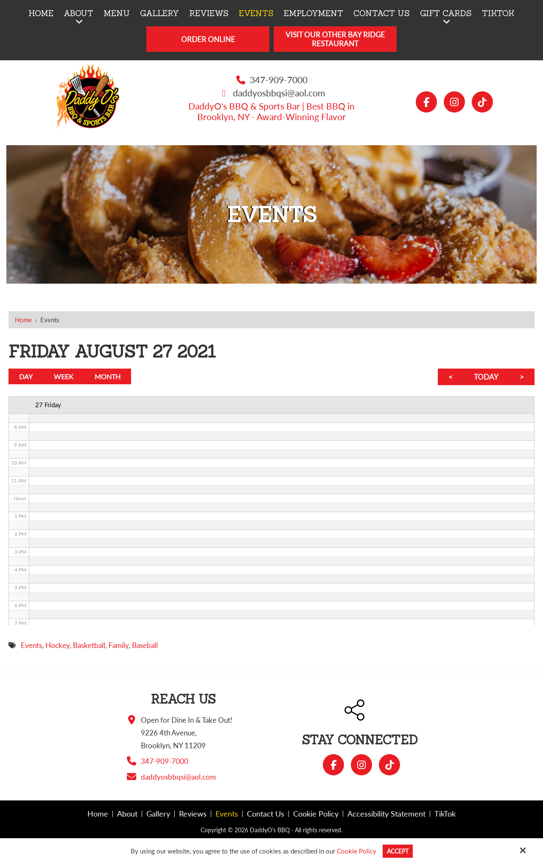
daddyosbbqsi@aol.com (279, 92)
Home (23, 320)
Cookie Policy (355, 851)
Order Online (208, 39)
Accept (398, 851)
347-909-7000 (279, 79)
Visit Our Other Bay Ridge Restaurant (335, 39)
